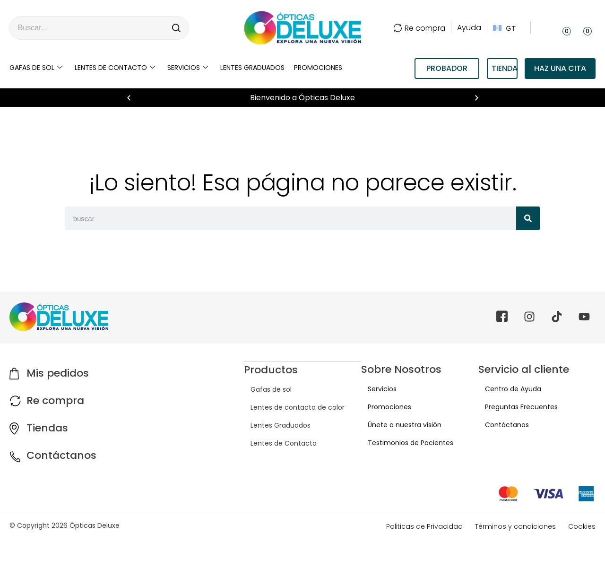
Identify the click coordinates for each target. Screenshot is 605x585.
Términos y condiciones (515, 526)
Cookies (582, 526)
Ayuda (469, 27)
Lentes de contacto (115, 67)
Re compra (419, 28)
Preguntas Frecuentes (514, 407)
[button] (128, 98)
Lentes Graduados (274, 425)
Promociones (318, 67)
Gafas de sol (35, 67)
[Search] (177, 28)
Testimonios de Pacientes (404, 442)
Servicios (187, 67)
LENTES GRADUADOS (252, 67)
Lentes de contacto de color (291, 407)
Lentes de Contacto (277, 442)
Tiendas (47, 428)
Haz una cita (560, 68)
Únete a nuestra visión (398, 425)
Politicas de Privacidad (424, 526)
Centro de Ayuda (506, 389)
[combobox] (87, 28)
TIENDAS (505, 68)
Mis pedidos (57, 373)
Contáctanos (61, 455)
